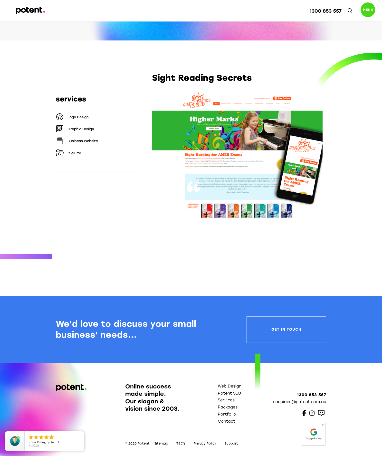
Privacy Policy (205, 443)
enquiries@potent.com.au (299, 401)
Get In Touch (286, 329)
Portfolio (71, 76)
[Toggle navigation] (367, 10)
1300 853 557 (326, 11)
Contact (226, 421)
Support (231, 443)
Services (226, 400)
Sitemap (161, 443)
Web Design (229, 386)
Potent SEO (229, 393)
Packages (228, 407)
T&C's (180, 443)
